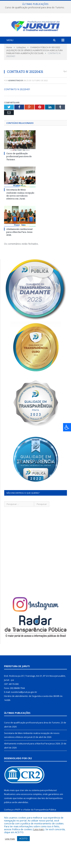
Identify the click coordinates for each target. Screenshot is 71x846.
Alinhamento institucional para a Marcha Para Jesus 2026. (19, 235)
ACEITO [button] (23, 838)
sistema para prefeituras (44, 793)
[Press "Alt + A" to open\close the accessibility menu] (67, 427)
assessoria (26, 797)
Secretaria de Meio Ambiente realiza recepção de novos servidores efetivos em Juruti (20, 197)
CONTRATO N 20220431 (17, 92)
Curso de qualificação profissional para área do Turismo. (35, 7)
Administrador (15, 84)
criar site (24, 793)
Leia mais (38, 829)
